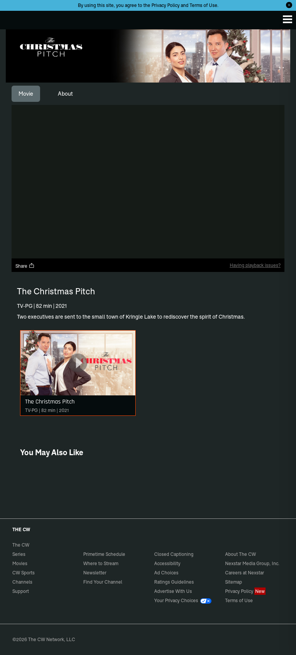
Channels (22, 582)
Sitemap (233, 582)
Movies (19, 563)
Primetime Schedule (104, 554)
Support (20, 591)
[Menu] (287, 19)
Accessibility (167, 563)
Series (18, 554)
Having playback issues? (255, 265)
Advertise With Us (173, 591)
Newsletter (94, 573)
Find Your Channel (102, 582)
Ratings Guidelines (174, 582)
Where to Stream (100, 563)
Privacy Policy (165, 5)
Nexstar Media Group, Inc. (252, 563)
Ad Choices (166, 573)
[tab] (26, 94)
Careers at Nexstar (244, 573)
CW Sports (23, 573)
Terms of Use (203, 5)
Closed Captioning (173, 554)
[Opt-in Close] (289, 5)
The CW (13, 18)
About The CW (240, 554)
